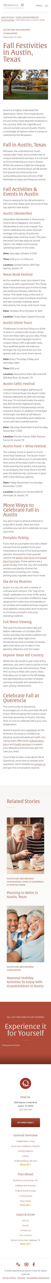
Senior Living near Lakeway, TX (25, 1240)
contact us (39, 764)
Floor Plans (25, 1201)
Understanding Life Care (25, 1161)
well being (31, 730)
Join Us (25, 1220)
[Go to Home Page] (14, 7)
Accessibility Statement (38, 1278)
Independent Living (25, 1141)
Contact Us (25, 1230)
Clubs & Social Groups (25, 1191)
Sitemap (21, 1278)
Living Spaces (25, 1196)
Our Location (25, 1235)
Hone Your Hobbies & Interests (25, 1146)
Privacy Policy (9, 1278)
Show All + (25, 1165)
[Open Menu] (46, 5)
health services (22, 744)
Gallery (25, 1156)
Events (25, 1225)
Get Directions (25, 1121)
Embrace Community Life (25, 1180)
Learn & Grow (7, 17)
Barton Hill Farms (25, 558)
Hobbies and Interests (25, 1185)
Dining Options (25, 1151)
